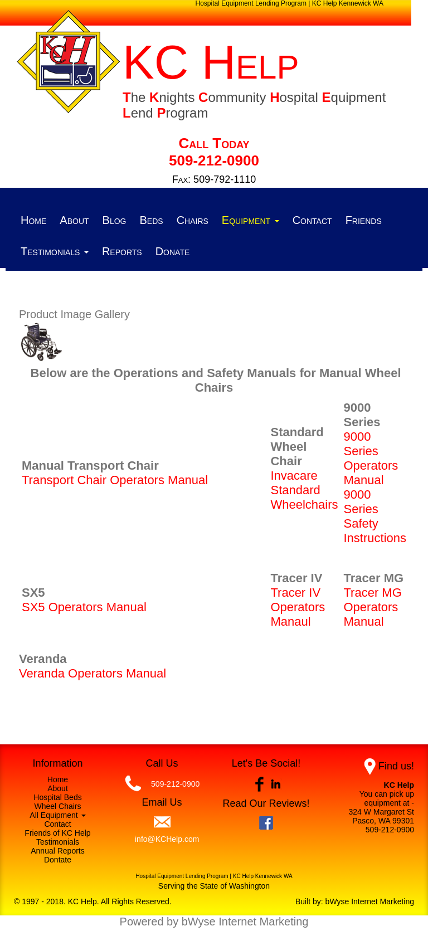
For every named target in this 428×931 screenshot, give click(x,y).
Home (33, 220)
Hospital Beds (57, 797)
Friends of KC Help (57, 832)
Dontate (57, 859)
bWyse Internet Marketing (369, 901)
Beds (151, 220)
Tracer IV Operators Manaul (297, 607)
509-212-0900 (214, 160)
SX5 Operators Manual (84, 607)
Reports (122, 251)
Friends (364, 220)
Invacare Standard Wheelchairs (304, 490)
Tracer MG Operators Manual (373, 607)
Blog (115, 220)
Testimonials (57, 841)
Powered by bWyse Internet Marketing (214, 921)
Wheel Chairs (57, 806)
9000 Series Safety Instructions (375, 516)
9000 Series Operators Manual (371, 458)
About (74, 220)
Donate (172, 251)
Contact (312, 220)
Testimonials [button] (55, 251)
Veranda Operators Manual (92, 673)
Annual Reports (58, 850)
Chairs (192, 220)
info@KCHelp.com (167, 839)
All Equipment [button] (57, 815)
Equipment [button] (250, 220)
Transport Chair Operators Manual (115, 480)
